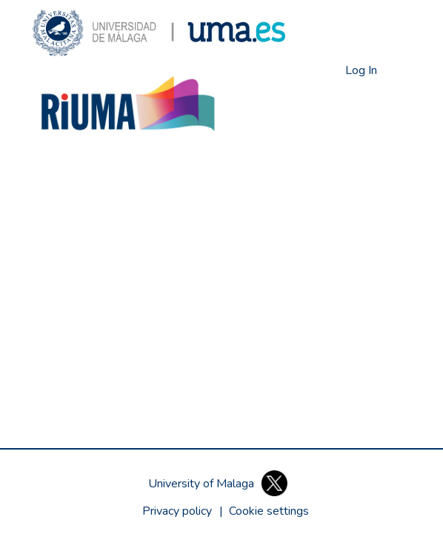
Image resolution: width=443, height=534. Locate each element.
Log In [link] (362, 70)
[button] (159, 33)
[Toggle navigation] (399, 70)
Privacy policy (177, 511)
